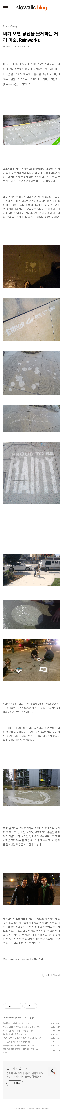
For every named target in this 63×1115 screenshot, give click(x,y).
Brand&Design (10, 1018)
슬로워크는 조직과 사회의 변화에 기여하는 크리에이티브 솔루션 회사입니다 (24, 1075)
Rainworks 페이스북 (32, 959)
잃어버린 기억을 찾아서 (13, 1034)
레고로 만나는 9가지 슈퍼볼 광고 (16, 1031)
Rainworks (14, 959)
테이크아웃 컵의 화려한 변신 (15, 1042)
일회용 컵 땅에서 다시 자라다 (15, 1023)
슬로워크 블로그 (16, 1069)
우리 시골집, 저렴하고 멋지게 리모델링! (19, 1027)
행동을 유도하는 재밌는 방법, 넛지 (17, 1045)
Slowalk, (25, 1109)
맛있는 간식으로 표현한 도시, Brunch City (20, 1038)
